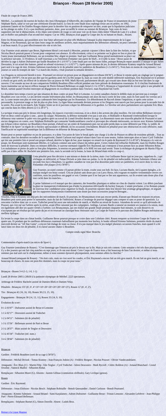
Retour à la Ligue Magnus (14, 412)
